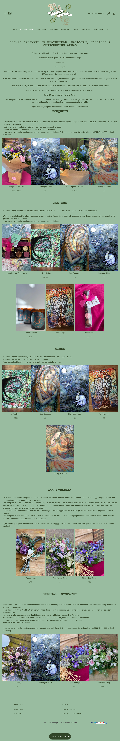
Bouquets (18, 709)
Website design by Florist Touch (60, 723)
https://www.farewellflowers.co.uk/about (30, 518)
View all (18, 705)
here (86, 107)
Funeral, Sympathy (72, 714)
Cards (65, 705)
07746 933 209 (98, 13)
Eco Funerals (69, 709)
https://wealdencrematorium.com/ (16, 620)
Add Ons (18, 714)
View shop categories (60, 736)
